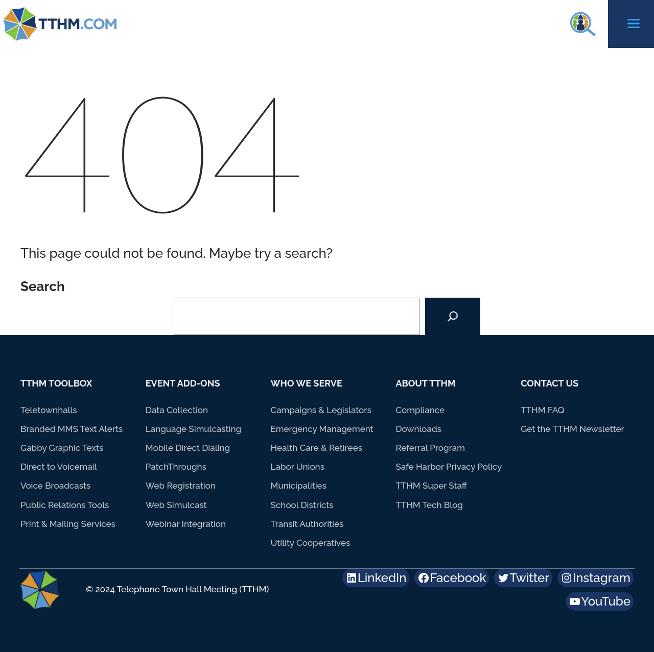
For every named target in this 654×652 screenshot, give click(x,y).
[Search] (452, 316)
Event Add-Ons (183, 383)
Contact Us (549, 383)
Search (42, 286)
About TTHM (425, 383)
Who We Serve (306, 383)
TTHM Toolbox (56, 383)
